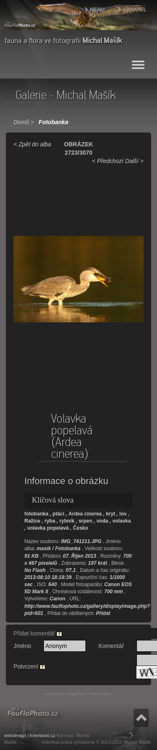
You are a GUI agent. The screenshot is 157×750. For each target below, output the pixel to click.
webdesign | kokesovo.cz (29, 735)
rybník (67, 521)
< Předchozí (108, 161)
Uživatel (135, 10)
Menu (97, 10)
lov (122, 514)
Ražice (32, 521)
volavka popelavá (48, 528)
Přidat (103, 613)
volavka (121, 521)
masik (44, 548)
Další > (134, 161)
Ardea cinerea (85, 514)
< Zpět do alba (32, 144)
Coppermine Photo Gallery (89, 694)
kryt (110, 514)
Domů (21, 122)
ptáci (58, 514)
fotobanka (36, 514)
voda (102, 521)
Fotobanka (53, 122)
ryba (49, 521)
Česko (80, 528)
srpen (86, 521)
